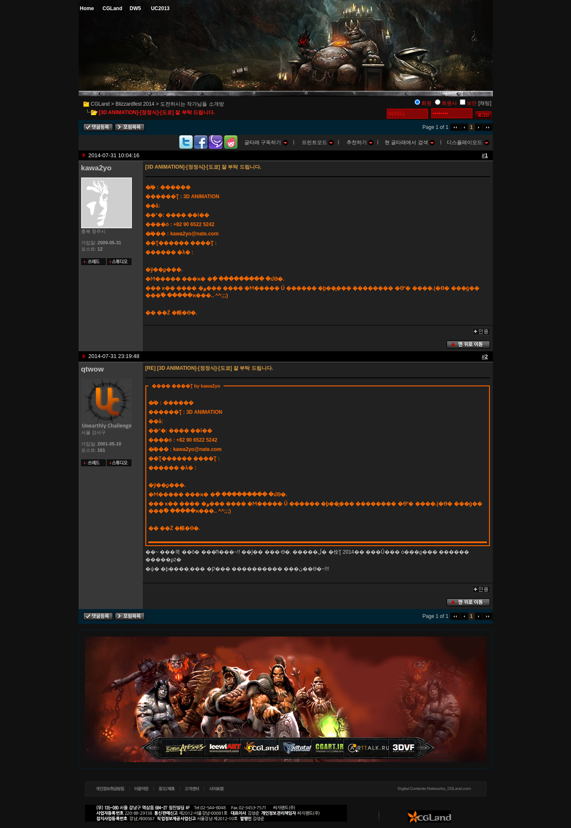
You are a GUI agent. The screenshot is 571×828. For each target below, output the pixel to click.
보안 (472, 103)
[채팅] (485, 103)
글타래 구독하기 (266, 142)
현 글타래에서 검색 (410, 142)
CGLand (100, 104)
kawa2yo (96, 168)
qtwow (92, 369)
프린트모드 (318, 142)
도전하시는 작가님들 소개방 (192, 104)
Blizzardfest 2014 (134, 104)
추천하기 (360, 142)
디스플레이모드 (468, 142)
